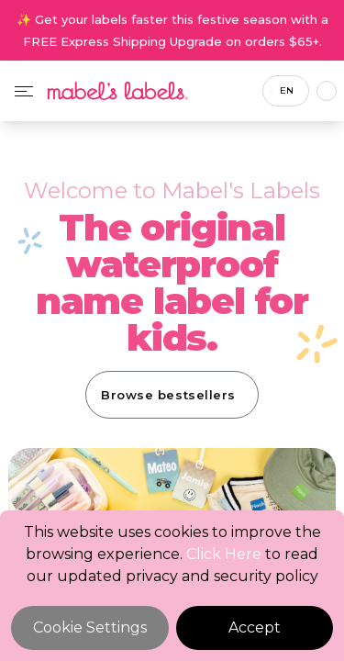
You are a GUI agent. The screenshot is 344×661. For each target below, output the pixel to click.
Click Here (223, 554)
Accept (254, 627)
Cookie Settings (90, 627)
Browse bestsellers (168, 394)
